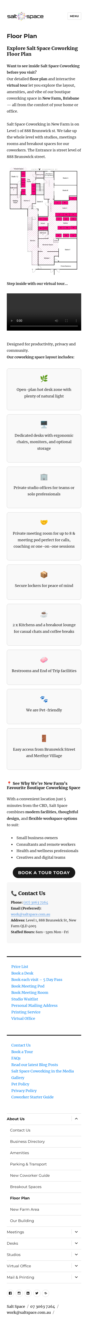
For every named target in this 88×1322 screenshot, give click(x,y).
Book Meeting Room (29, 992)
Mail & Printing (20, 1277)
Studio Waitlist (24, 999)
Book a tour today (44, 872)
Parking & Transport (28, 1164)
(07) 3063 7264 (35, 902)
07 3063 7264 (42, 1306)
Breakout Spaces (26, 1187)
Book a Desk (22, 973)
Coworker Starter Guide (32, 1097)
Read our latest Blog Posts (34, 1064)
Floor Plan (20, 1198)
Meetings (15, 1232)
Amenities (19, 1153)
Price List (19, 966)
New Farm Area (24, 1209)
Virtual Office (23, 1018)
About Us (16, 1119)
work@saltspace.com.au (30, 914)
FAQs (16, 1058)
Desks (12, 1243)
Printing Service (26, 1012)
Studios (14, 1254)
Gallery (17, 1077)
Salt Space (16, 1306)
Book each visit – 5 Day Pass (36, 979)
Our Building (22, 1221)
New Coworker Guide (30, 1175)
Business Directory (27, 1141)
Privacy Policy (24, 1090)
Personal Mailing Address (34, 1005)
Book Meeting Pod (27, 986)
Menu (74, 16)
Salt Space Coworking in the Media (42, 1071)
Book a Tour (22, 1051)
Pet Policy (20, 1084)
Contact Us (21, 1045)
